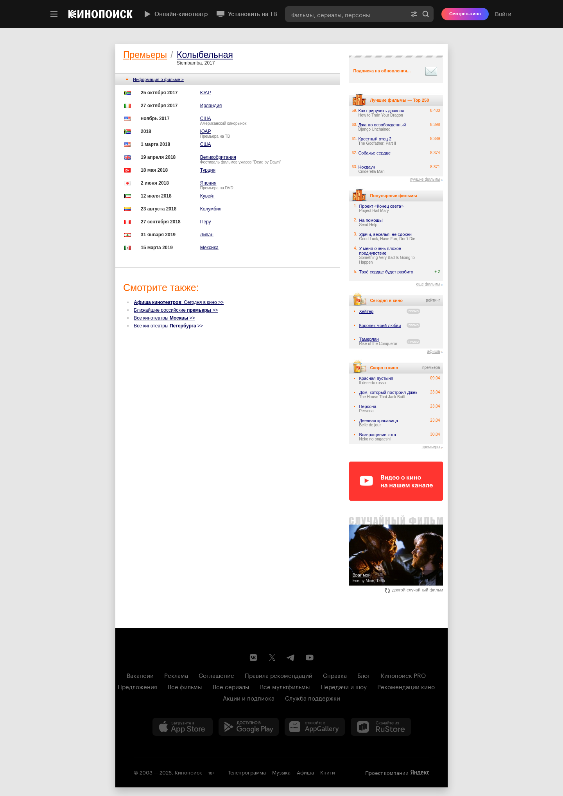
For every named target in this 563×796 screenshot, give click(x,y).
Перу (205, 222)
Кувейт (207, 196)
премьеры (430, 447)
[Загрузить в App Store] (182, 727)
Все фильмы (185, 686)
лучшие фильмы (425, 179)
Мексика (209, 247)
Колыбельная (205, 55)
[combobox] (345, 14)
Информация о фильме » (158, 79)
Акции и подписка (248, 697)
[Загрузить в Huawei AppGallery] (315, 727)
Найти (426, 14)
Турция (207, 170)
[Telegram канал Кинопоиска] (291, 657)
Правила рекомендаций (278, 674)
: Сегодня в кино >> (179, 302)
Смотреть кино (465, 13)
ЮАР (205, 92)
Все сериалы (231, 686)
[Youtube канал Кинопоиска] (309, 657)
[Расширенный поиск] (414, 14)
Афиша (305, 772)
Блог (363, 674)
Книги (327, 772)
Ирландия (211, 105)
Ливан (206, 234)
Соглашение (216, 674)
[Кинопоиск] (100, 14)
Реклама (176, 674)
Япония (208, 183)
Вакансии (140, 674)
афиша (433, 351)
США (205, 118)
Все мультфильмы (285, 686)
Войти (503, 14)
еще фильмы (428, 284)
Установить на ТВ (246, 14)
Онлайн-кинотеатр (175, 14)
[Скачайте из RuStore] (381, 727)
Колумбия (210, 209)
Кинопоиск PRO (403, 674)
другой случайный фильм (414, 590)
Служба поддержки (312, 697)
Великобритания (218, 157)
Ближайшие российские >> (176, 310)
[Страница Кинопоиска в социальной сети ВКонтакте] (253, 657)
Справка (335, 674)
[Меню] (54, 14)
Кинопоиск (188, 772)
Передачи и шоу (344, 686)
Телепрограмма (247, 772)
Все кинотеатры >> (164, 318)
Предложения (137, 686)
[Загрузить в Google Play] (249, 727)
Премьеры (145, 55)
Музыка (281, 772)
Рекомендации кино (406, 686)
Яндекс (420, 772)
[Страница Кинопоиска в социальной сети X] (272, 657)
